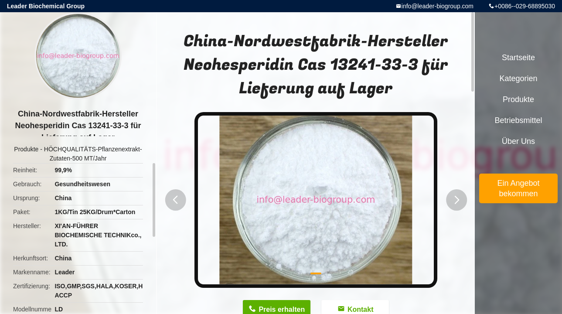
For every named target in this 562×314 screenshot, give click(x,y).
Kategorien (518, 78)
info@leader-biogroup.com (437, 6)
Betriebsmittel (518, 120)
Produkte (26, 149)
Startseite (518, 57)
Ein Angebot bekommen (518, 188)
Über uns (518, 141)
